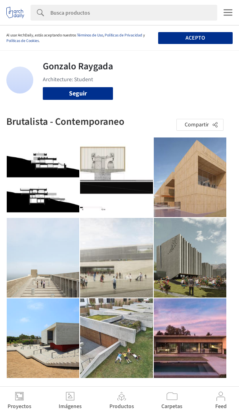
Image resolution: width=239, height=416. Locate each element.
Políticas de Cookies (22, 41)
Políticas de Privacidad (123, 35)
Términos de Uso (90, 35)
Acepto (195, 38)
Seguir (78, 93)
